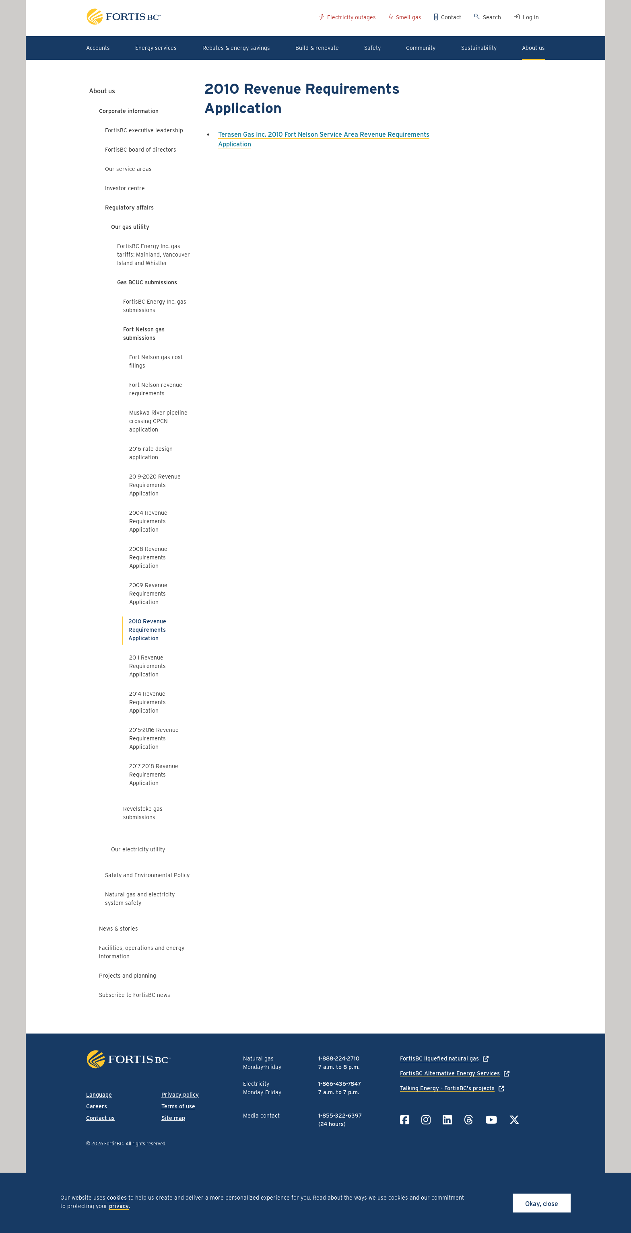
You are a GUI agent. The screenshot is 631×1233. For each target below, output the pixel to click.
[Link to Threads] (468, 1120)
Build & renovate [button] (317, 48)
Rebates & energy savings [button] (236, 48)
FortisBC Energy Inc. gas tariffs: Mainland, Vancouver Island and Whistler (153, 254)
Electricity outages (351, 17)
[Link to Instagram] (426, 1120)
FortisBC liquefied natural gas (439, 1058)
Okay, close (541, 1204)
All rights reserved (145, 1144)
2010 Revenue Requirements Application (147, 629)
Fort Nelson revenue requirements (155, 389)
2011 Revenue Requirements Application (147, 666)
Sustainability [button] (479, 48)
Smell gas (408, 17)
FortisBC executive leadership (144, 130)
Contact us (100, 1118)
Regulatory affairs (129, 207)
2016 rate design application (151, 453)
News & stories (118, 928)
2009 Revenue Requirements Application (148, 593)
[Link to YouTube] (491, 1120)
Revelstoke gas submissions (143, 813)
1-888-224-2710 (338, 1058)
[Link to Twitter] (514, 1120)
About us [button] (533, 48)
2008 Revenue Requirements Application (148, 557)
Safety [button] (372, 48)
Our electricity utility (138, 849)
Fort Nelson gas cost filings (156, 361)
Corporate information (129, 111)
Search (492, 17)
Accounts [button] (98, 48)
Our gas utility (130, 227)
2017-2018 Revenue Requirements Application (153, 774)
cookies (117, 1197)
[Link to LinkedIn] (447, 1120)
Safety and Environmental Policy (147, 875)
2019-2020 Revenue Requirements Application (155, 485)
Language (99, 1094)
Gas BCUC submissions (147, 282)
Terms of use (178, 1106)
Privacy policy (180, 1094)
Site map (173, 1118)
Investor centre (125, 188)
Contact (451, 17)
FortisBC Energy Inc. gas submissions (154, 305)
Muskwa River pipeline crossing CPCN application (158, 421)
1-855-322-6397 (340, 1115)
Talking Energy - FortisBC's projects (447, 1088)
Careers (96, 1106)
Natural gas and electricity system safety (140, 898)
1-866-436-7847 (339, 1084)
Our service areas (128, 169)
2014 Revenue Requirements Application (147, 702)
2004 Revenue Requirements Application (148, 521)
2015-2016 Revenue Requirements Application (154, 738)
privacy (119, 1206)
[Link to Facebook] (404, 1120)
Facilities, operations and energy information (141, 952)
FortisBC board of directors (140, 149)
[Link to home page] (199, 18)
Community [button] (420, 48)
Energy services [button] (156, 48)
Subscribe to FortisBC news (134, 995)
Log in (531, 17)
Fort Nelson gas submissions (144, 333)
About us (102, 91)
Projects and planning (127, 975)
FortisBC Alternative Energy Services (450, 1073)
